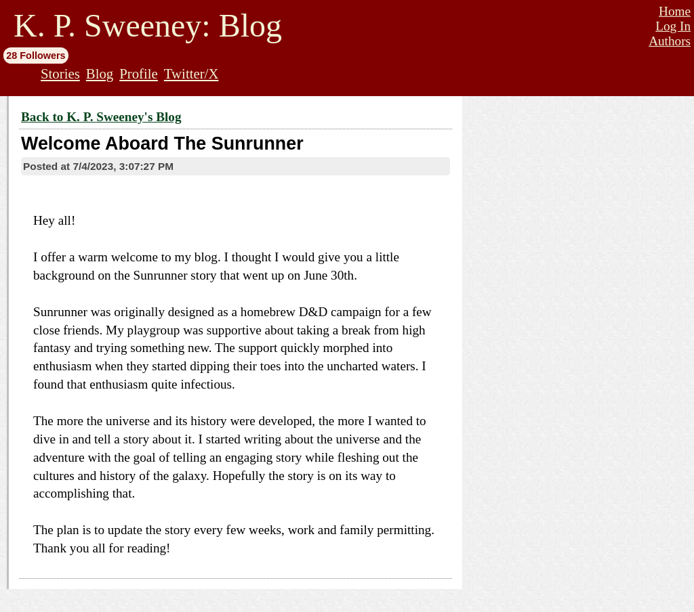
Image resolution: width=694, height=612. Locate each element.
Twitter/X (191, 73)
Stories (60, 73)
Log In (673, 26)
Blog (99, 73)
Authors (670, 41)
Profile (138, 73)
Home (675, 11)
